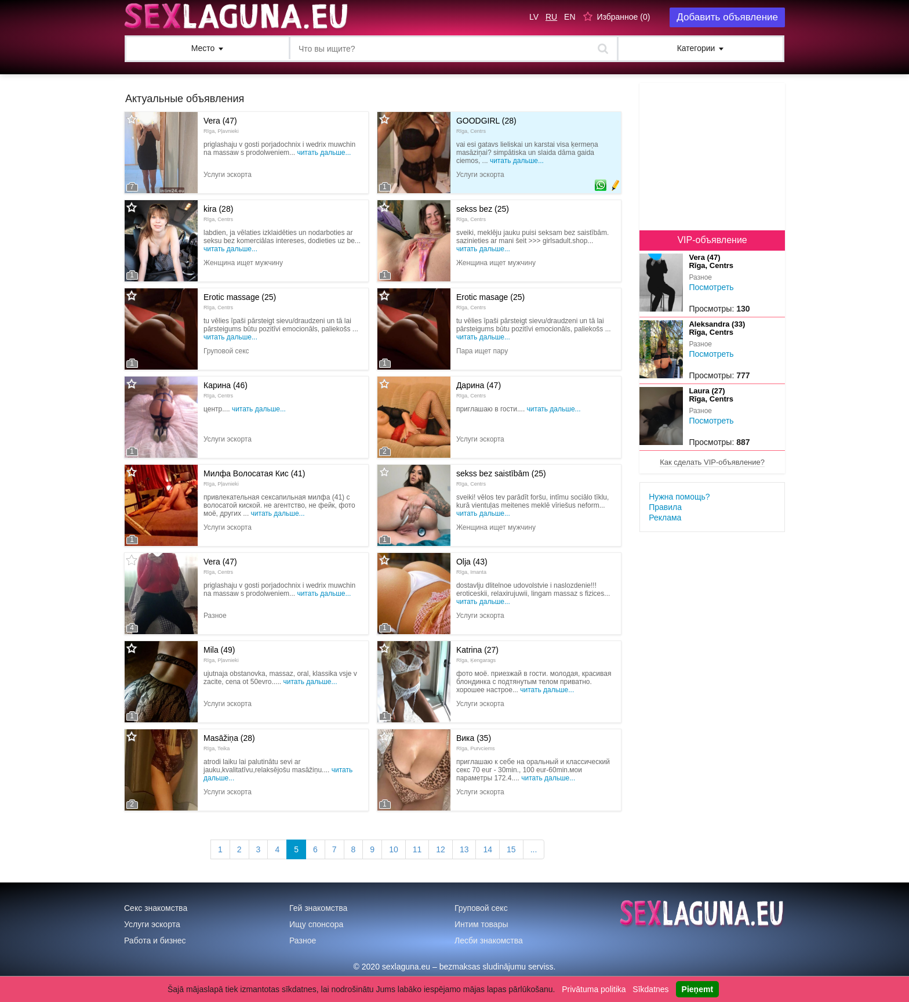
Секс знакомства (155, 908)
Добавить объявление (727, 17)
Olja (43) (472, 565)
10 (393, 849)
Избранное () (623, 16)
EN (569, 16)
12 (440, 849)
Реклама (665, 517)
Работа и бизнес (155, 940)
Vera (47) (221, 124)
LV (534, 16)
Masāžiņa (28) (229, 742)
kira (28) (218, 213)
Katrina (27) (477, 654)
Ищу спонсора (316, 924)
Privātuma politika (594, 989)
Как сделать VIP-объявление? (712, 462)
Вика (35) (475, 742)
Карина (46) (225, 389)
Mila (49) (221, 654)
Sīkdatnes (650, 989)
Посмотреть (711, 287)
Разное (302, 940)
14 (487, 849)
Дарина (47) (478, 389)
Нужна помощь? (679, 496)
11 (417, 849)
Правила (665, 507)
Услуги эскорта (152, 924)
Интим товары (481, 924)
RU (551, 16)
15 (511, 849)
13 (464, 849)
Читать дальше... (324, 153)
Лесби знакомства (488, 940)
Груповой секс (481, 908)
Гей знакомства (318, 908)
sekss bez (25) (482, 213)
